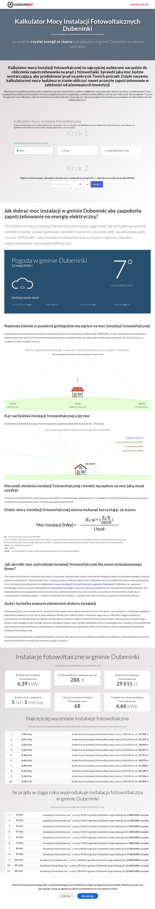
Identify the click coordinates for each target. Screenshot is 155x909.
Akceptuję (88, 895)
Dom (34, 150)
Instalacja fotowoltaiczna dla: (31, 142)
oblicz (96, 184)
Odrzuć (65, 895)
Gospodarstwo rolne (116, 150)
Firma (64, 150)
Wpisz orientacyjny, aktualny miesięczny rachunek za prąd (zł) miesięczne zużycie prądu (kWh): (77, 177)
